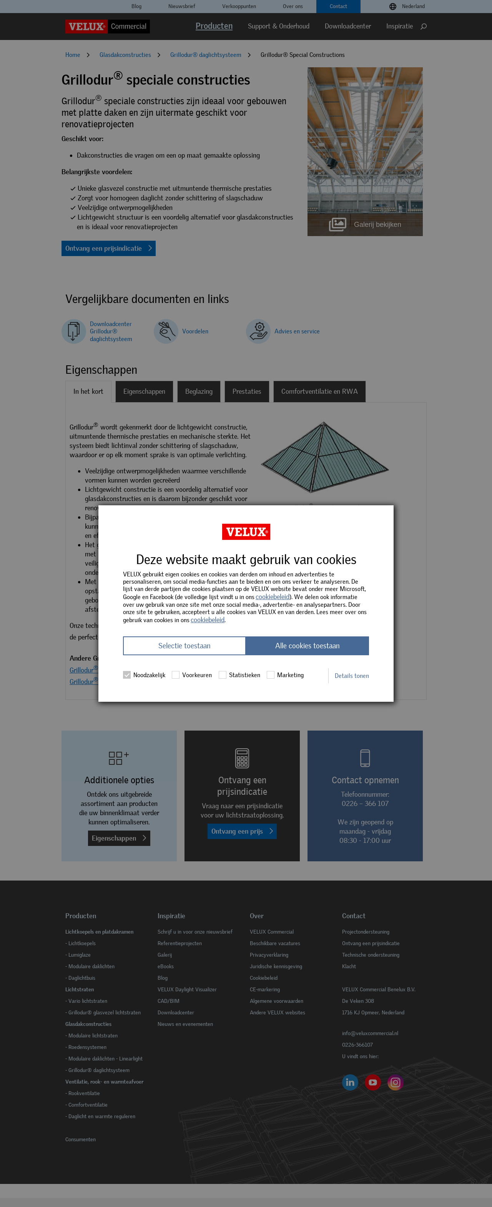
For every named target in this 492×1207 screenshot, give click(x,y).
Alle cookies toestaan (307, 645)
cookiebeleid (272, 597)
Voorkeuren (192, 675)
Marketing (285, 675)
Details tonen (352, 675)
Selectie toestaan (184, 645)
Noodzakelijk (144, 675)
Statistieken (239, 675)
